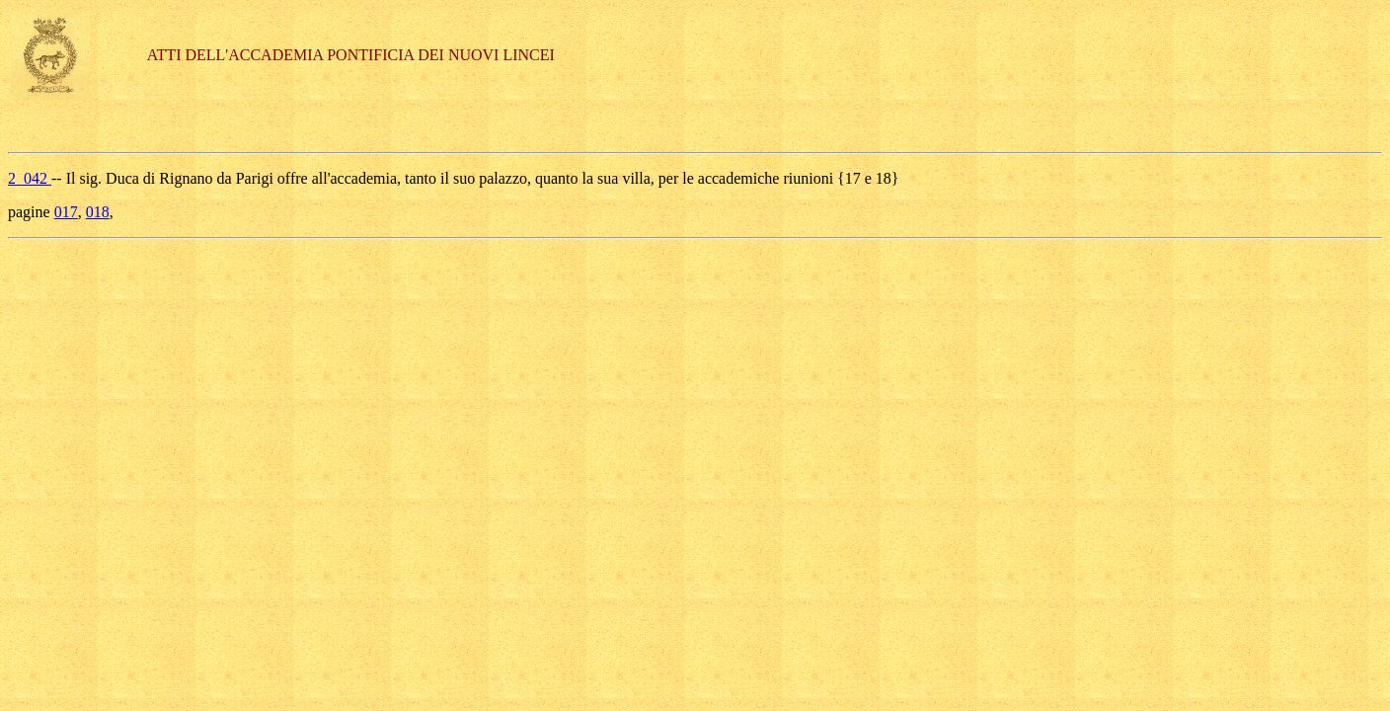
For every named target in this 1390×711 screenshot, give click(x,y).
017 (66, 211)
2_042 (29, 178)
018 (98, 211)
